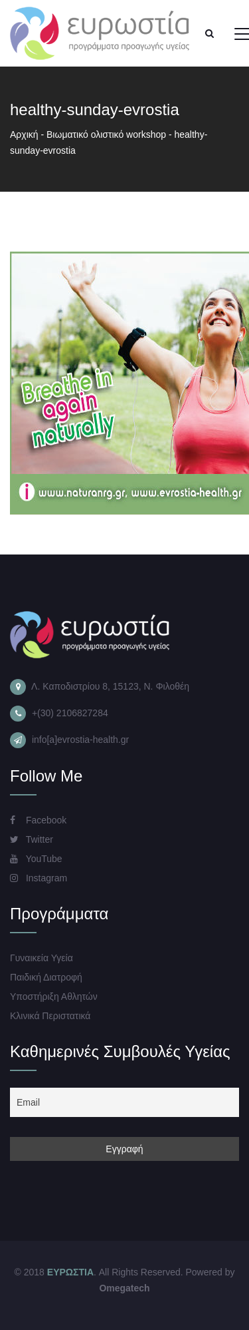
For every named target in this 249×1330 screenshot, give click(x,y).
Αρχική (24, 134)
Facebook (38, 820)
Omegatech (124, 1288)
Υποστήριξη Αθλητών (54, 996)
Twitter (31, 839)
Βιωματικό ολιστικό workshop (106, 134)
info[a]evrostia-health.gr (80, 739)
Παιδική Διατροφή (46, 977)
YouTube (36, 858)
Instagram (38, 878)
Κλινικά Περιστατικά (50, 1015)
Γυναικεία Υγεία (41, 958)
